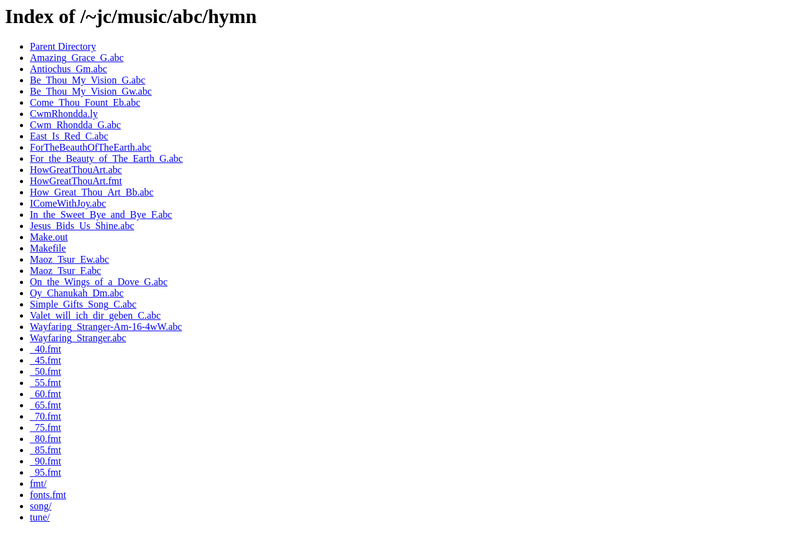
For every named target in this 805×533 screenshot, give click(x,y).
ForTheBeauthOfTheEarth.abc (90, 147)
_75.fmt (45, 427)
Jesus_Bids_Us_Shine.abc (82, 225)
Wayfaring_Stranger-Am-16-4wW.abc (106, 326)
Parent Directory (63, 46)
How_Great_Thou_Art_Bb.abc (92, 192)
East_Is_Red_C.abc (69, 136)
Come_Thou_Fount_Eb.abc (85, 102)
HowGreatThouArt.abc (76, 169)
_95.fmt (45, 472)
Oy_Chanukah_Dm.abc (77, 293)
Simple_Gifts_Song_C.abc (83, 304)
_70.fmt (45, 416)
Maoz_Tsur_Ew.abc (69, 259)
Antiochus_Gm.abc (68, 69)
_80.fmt (45, 438)
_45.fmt (45, 360)
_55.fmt (45, 382)
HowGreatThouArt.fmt (76, 181)
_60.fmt (45, 394)
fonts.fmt (48, 494)
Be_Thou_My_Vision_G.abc (87, 80)
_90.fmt (45, 461)
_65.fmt (45, 405)
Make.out (49, 237)
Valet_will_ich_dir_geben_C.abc (95, 315)
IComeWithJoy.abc (68, 203)
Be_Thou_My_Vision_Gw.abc (91, 91)
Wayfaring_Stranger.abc (78, 338)
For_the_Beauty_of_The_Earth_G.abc (106, 158)
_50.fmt (45, 371)
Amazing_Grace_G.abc (77, 57)
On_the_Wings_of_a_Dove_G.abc (98, 281)
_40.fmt (45, 349)
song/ (41, 506)
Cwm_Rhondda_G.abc (75, 125)
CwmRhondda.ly (64, 113)
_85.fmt (45, 450)
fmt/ (38, 483)
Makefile (48, 248)
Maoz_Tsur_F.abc (65, 270)
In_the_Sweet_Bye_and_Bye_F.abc (101, 214)
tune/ (40, 517)
